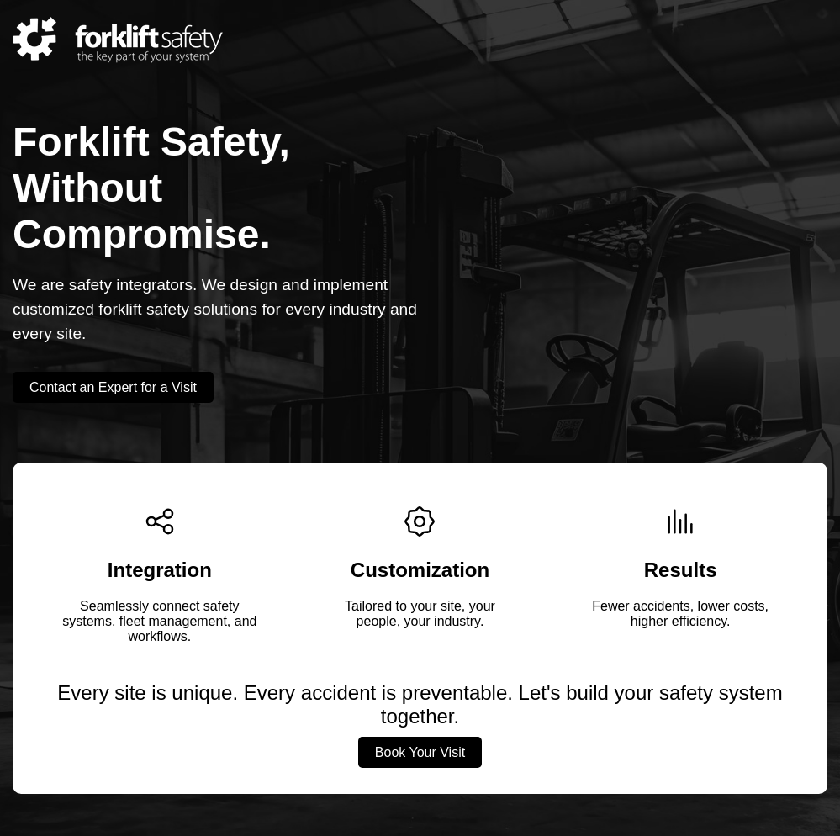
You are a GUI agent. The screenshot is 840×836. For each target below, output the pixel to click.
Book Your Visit (420, 752)
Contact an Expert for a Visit (113, 387)
